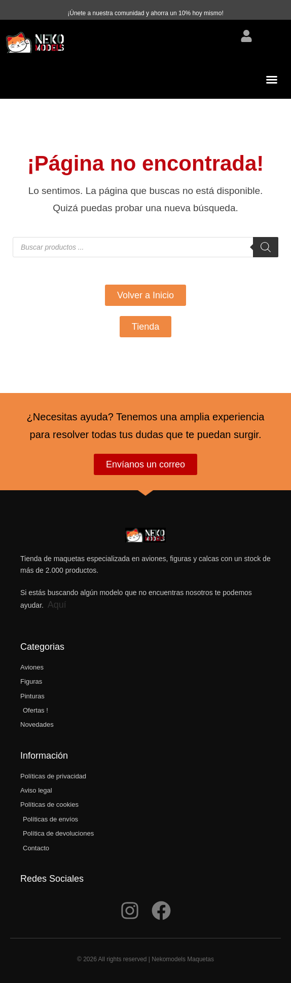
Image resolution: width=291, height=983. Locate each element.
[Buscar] (265, 247)
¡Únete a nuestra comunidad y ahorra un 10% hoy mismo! (145, 13)
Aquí (57, 605)
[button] (272, 79)
